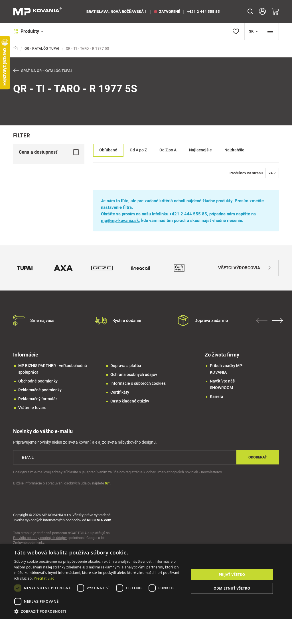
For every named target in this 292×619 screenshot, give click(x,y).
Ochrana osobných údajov (133, 375)
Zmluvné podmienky (28, 543)
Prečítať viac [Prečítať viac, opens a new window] (44, 578)
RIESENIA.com (99, 520)
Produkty (28, 31)
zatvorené (167, 11)
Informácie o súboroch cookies (138, 384)
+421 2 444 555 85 (203, 11)
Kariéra (216, 397)
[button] (99, 611)
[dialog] (146, 581)
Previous (261, 320)
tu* (107, 483)
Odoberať (257, 458)
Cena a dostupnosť (49, 152)
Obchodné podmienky (38, 381)
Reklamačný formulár (37, 399)
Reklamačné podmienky (40, 390)
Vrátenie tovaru (32, 408)
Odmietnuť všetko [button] (232, 588)
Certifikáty (119, 392)
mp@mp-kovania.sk (120, 220)
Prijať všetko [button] (232, 574)
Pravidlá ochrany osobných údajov (40, 538)
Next (277, 321)
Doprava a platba (125, 366)
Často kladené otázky (129, 401)
